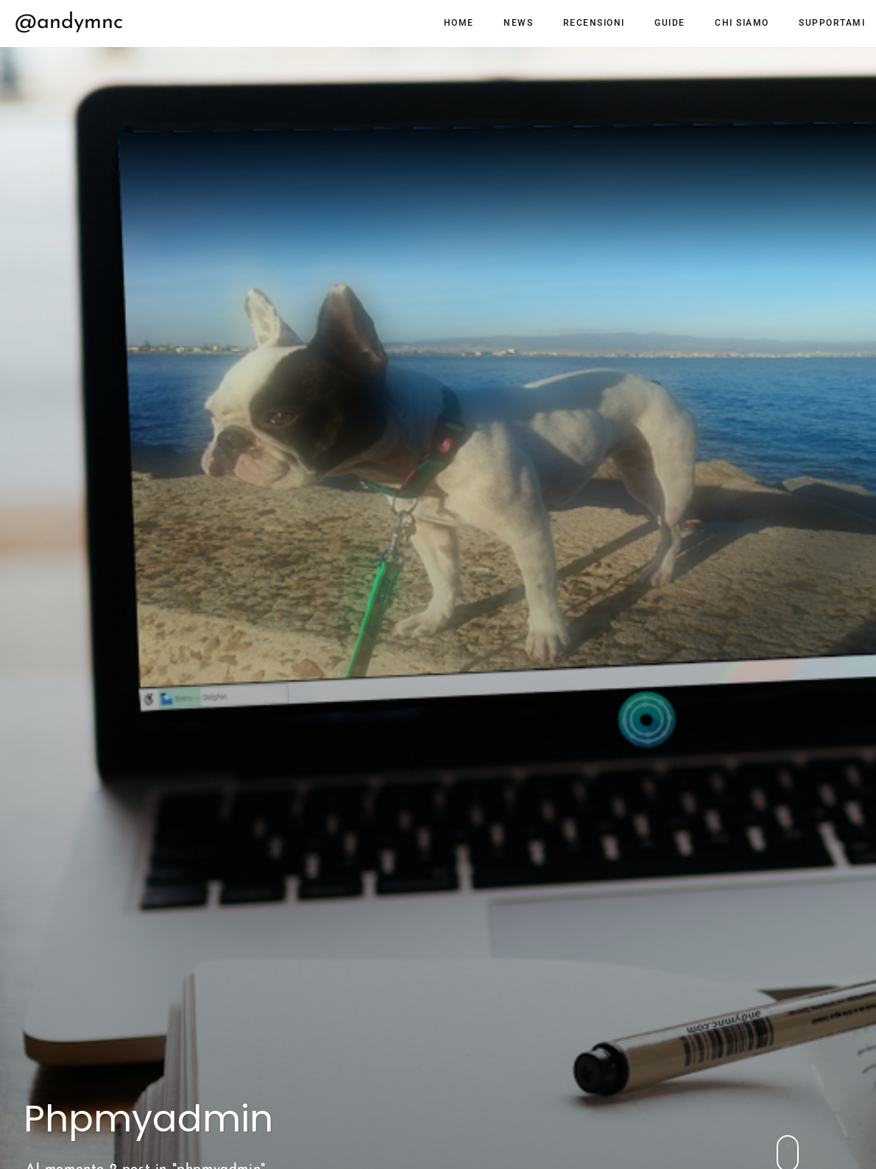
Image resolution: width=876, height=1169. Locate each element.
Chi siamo (742, 23)
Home (459, 23)
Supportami (832, 23)
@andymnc (69, 22)
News (518, 23)
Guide (669, 23)
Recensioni (594, 23)
